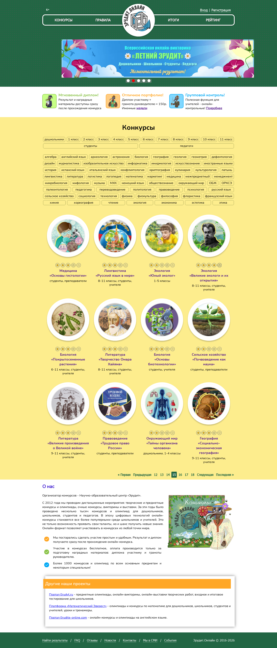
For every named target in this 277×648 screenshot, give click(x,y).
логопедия (113, 176)
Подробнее (214, 108)
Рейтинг (213, 20)
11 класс (226, 139)
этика (223, 203)
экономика (169, 203)
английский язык (73, 157)
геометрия (199, 157)
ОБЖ (212, 183)
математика (134, 176)
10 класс (209, 139)
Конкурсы (63, 20)
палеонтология (57, 189)
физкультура (147, 196)
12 (155, 475)
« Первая (124, 475)
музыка (99, 183)
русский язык (221, 189)
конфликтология (132, 170)
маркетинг (154, 176)
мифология (81, 183)
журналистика (69, 163)
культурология (206, 170)
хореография (83, 203)
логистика (95, 176)
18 (192, 475)
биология (141, 157)
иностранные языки (218, 163)
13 (162, 475)
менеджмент (223, 176)
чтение (113, 203)
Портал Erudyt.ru (61, 594)
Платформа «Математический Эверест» (78, 606)
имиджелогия (161, 163)
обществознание (161, 183)
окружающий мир (191, 183)
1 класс (73, 139)
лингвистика (53, 176)
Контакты (129, 640)
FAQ (77, 640)
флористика (191, 196)
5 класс (133, 139)
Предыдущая (142, 475)
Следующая (205, 475)
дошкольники (54, 139)
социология (86, 196)
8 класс (178, 139)
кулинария (182, 170)
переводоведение (112, 189)
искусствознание (187, 163)
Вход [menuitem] (204, 10)
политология (142, 189)
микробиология (56, 183)
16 (180, 475)
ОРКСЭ (227, 183)
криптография (159, 170)
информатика (137, 163)
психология (195, 189)
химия (54, 203)
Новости (110, 640)
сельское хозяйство (59, 196)
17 (186, 475)
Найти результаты (55, 640)
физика (127, 196)
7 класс (163, 139)
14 (168, 475)
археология (99, 157)
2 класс (88, 139)
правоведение (169, 189)
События (170, 640)
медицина (174, 176)
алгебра (51, 157)
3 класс (103, 139)
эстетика (198, 203)
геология (180, 157)
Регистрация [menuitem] (221, 10)
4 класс (118, 139)
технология (108, 196)
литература (75, 176)
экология (139, 203)
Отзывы (92, 640)
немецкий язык (133, 183)
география (161, 157)
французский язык (218, 196)
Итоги (173, 20)
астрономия (121, 157)
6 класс (148, 139)
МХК (113, 183)
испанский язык (72, 170)
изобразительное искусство (103, 163)
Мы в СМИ (150, 640)
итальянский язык (102, 170)
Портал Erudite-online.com (68, 618)
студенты (90, 146)
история (50, 170)
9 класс (193, 139)
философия (169, 196)
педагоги (186, 146)
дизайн (49, 163)
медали (141, 108)
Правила (103, 20)
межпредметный (197, 176)
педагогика (83, 189)
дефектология (222, 157)
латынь (227, 170)
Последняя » (225, 475)
